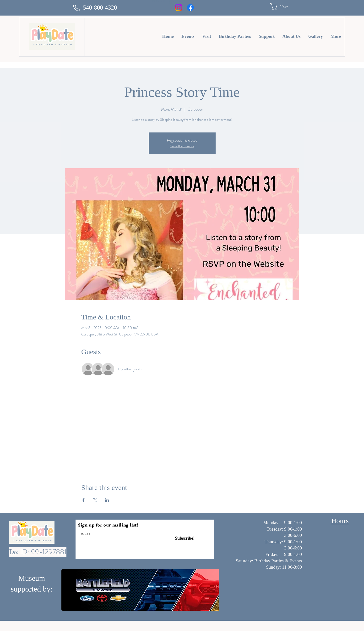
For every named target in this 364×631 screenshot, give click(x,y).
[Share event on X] (95, 500)
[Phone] (76, 8)
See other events (182, 146)
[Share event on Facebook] (83, 500)
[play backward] (67, 590)
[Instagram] (178, 7)
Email (84, 534)
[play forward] (213, 590)
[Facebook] (190, 7)
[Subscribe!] (180, 538)
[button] (283, 6)
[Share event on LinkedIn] (107, 500)
